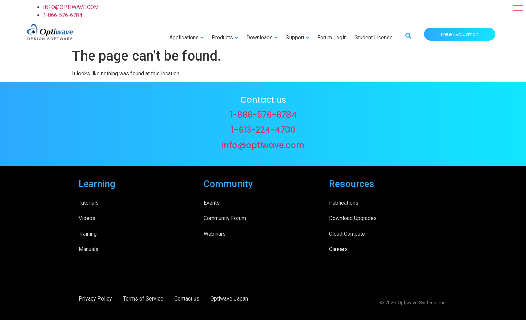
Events (212, 203)
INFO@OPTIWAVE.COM (71, 7)
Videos (86, 218)
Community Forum (225, 218)
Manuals (88, 249)
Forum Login (332, 37)
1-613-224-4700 (263, 129)
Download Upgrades (353, 218)
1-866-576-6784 (62, 15)
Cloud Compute (347, 234)
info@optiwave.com (263, 145)
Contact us (186, 298)
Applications (184, 37)
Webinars (215, 234)
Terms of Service (143, 298)
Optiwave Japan (229, 298)
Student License (374, 37)
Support (295, 37)
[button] (518, 8)
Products (222, 37)
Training (87, 234)
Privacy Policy (95, 298)
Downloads (259, 37)
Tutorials (88, 203)
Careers (338, 249)
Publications (343, 203)
